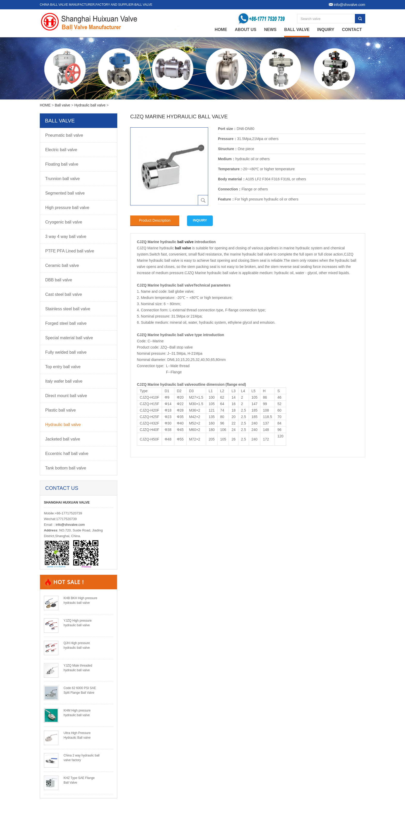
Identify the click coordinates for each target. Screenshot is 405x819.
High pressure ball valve (67, 207)
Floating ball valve (61, 164)
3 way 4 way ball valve (65, 236)
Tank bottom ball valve (65, 468)
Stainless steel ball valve (67, 309)
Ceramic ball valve (62, 265)
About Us (245, 29)
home (221, 29)
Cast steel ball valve (63, 294)
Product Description (154, 220)
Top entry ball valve (63, 367)
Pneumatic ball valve (64, 135)
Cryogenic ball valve (63, 222)
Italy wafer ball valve (63, 381)
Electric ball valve (61, 150)
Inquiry (325, 29)
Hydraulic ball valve (90, 105)
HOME (45, 105)
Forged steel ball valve (66, 323)
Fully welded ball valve (66, 352)
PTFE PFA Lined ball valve (69, 251)
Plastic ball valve (60, 410)
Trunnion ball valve (62, 178)
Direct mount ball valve (66, 395)
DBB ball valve (58, 280)
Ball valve (296, 29)
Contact (352, 29)
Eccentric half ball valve (66, 453)
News (270, 29)
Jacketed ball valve (62, 439)
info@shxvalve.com (70, 525)
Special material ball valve (69, 338)
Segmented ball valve (65, 193)
